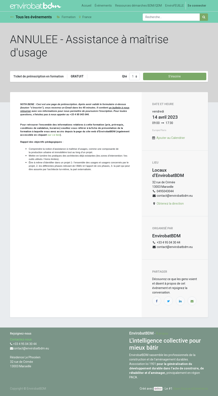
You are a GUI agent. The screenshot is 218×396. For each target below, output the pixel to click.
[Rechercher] (204, 17)
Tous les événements (31, 17)
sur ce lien (53, 134)
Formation (66, 17)
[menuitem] (86, 6)
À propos (162, 333)
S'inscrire (174, 76)
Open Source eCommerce (190, 388)
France (85, 17)
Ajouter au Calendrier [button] (170, 138)
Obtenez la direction (170, 203)
